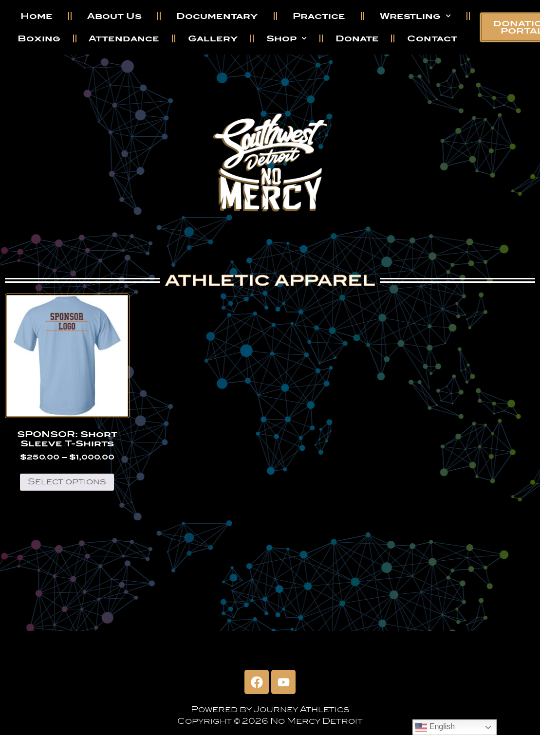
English (435, 727)
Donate (357, 38)
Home (36, 16)
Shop (286, 38)
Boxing (39, 38)
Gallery (213, 38)
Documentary (217, 16)
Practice (319, 16)
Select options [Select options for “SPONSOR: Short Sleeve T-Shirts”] (67, 481)
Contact (432, 38)
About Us (114, 16)
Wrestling (415, 15)
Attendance (124, 38)
